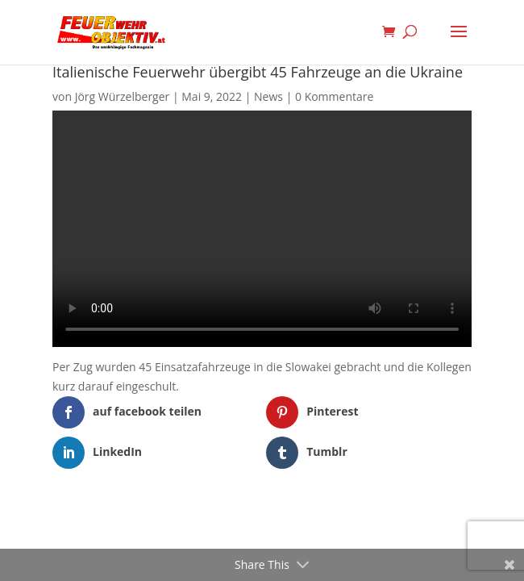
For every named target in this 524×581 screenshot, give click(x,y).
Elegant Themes (237, 519)
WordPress (345, 519)
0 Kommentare (334, 96)
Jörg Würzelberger (122, 96)
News (268, 96)
